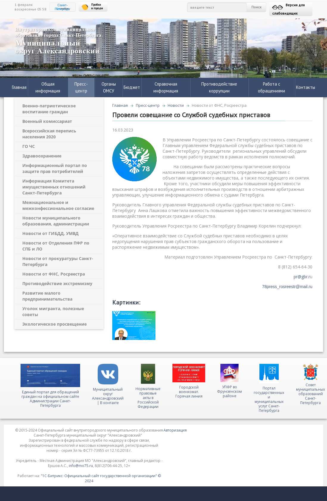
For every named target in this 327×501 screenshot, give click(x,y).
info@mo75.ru (81, 465)
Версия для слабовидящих (288, 9)
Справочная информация (165, 87)
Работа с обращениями (271, 87)
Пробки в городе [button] (92, 7)
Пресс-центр (81, 87)
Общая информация (47, 87)
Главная (19, 87)
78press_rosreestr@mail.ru (287, 286)
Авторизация (175, 430)
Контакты (305, 87)
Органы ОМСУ (109, 87)
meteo (62, 8)
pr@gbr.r (302, 276)
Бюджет (132, 87)
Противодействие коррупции (219, 87)
